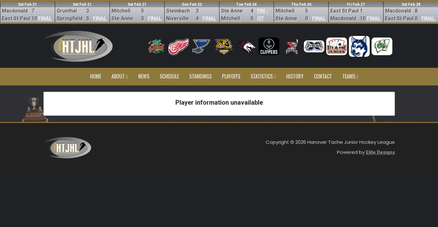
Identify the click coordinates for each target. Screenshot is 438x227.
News (143, 76)
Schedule (169, 76)
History (295, 76)
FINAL (45, 18)
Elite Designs (380, 152)
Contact (323, 76)
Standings (200, 76)
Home (95, 76)
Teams (350, 76)
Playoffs (231, 76)
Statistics (263, 76)
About (119, 76)
